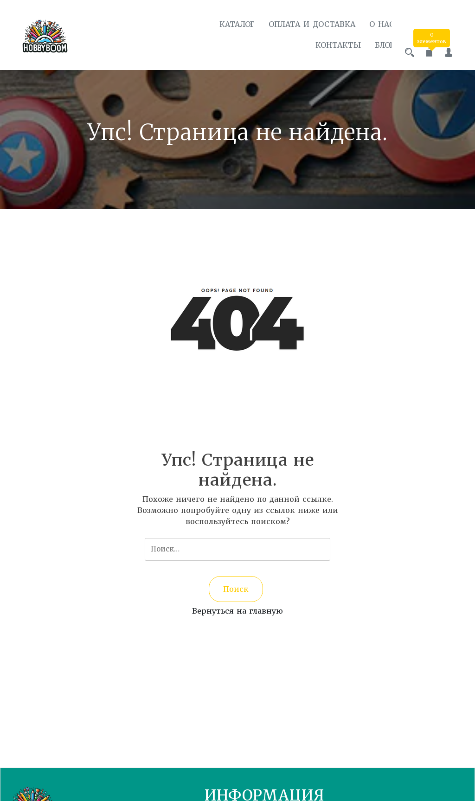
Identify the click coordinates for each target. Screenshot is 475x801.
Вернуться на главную (237, 608)
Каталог (228, 24)
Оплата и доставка (303, 24)
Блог (376, 45)
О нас (373, 24)
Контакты (330, 45)
